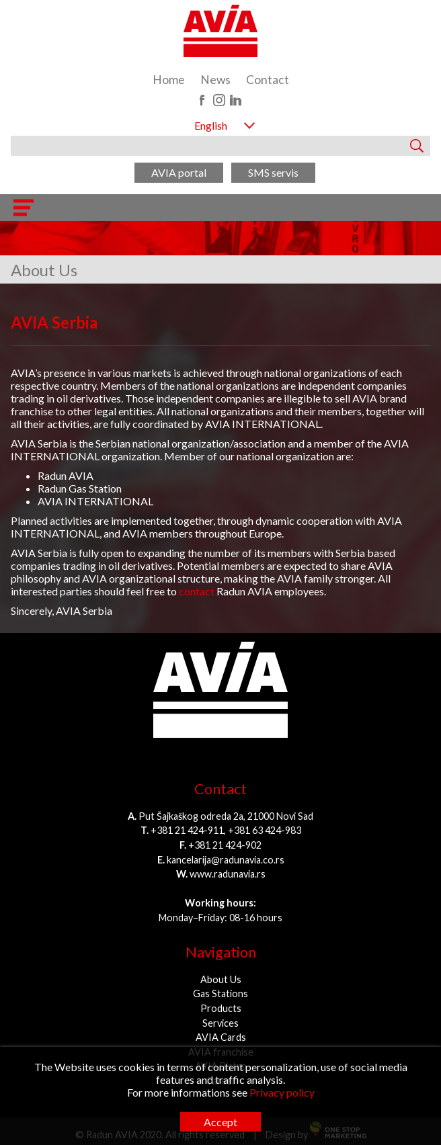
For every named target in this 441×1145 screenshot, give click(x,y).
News (215, 80)
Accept (220, 1121)
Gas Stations (220, 993)
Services (220, 1023)
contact (196, 591)
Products (220, 1008)
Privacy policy (282, 1092)
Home (169, 80)
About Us (220, 979)
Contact (267, 80)
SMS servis (273, 172)
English (210, 125)
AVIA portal (178, 172)
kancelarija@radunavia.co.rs (225, 859)
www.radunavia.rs (228, 874)
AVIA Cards (221, 1037)
